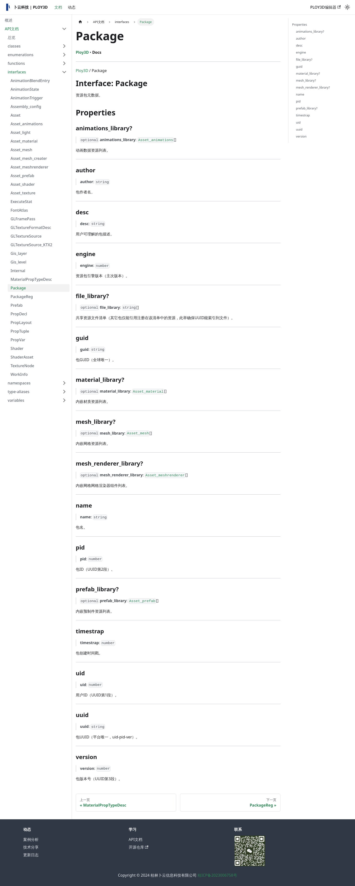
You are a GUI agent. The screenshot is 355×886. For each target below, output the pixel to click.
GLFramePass (23, 219)
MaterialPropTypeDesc (31, 279)
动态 (72, 7)
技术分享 (31, 847)
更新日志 (31, 854)
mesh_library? (306, 80)
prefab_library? (307, 108)
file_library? (304, 59)
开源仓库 (138, 847)
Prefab (17, 305)
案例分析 (31, 839)
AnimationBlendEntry (30, 80)
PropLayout (21, 322)
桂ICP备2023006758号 (217, 875)
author (301, 38)
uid (298, 122)
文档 (58, 7)
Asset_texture (23, 193)
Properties (299, 24)
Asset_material (24, 141)
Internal (18, 270)
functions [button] (16, 63)
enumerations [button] (20, 54)
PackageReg (22, 296)
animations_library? (310, 31)
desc (299, 45)
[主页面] (80, 22)
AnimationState (25, 89)
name (300, 94)
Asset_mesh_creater (29, 158)
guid (299, 66)
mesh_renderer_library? (313, 87)
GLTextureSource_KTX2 (31, 244)
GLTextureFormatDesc (31, 227)
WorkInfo (19, 374)
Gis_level (18, 262)
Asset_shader (23, 184)
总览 (11, 37)
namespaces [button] (19, 383)
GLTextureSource (26, 236)
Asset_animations (27, 123)
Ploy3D (82, 70)
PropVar (18, 339)
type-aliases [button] (18, 391)
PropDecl (19, 314)
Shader (17, 348)
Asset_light (20, 132)
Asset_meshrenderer (29, 167)
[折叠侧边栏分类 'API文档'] (64, 29)
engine (301, 52)
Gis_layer (19, 253)
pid (298, 101)
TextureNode (22, 365)
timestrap (303, 115)
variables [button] (16, 400)
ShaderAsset (22, 357)
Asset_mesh (21, 149)
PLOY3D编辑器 (325, 7)
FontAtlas (19, 210)
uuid (299, 129)
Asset (15, 115)
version (301, 136)
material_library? (308, 73)
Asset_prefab (22, 175)
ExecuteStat (21, 201)
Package (18, 288)
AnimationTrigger (27, 98)
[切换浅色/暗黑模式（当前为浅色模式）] (347, 7)
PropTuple (20, 331)
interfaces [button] (17, 72)
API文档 (12, 28)
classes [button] (14, 46)
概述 (8, 20)
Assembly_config (26, 106)
